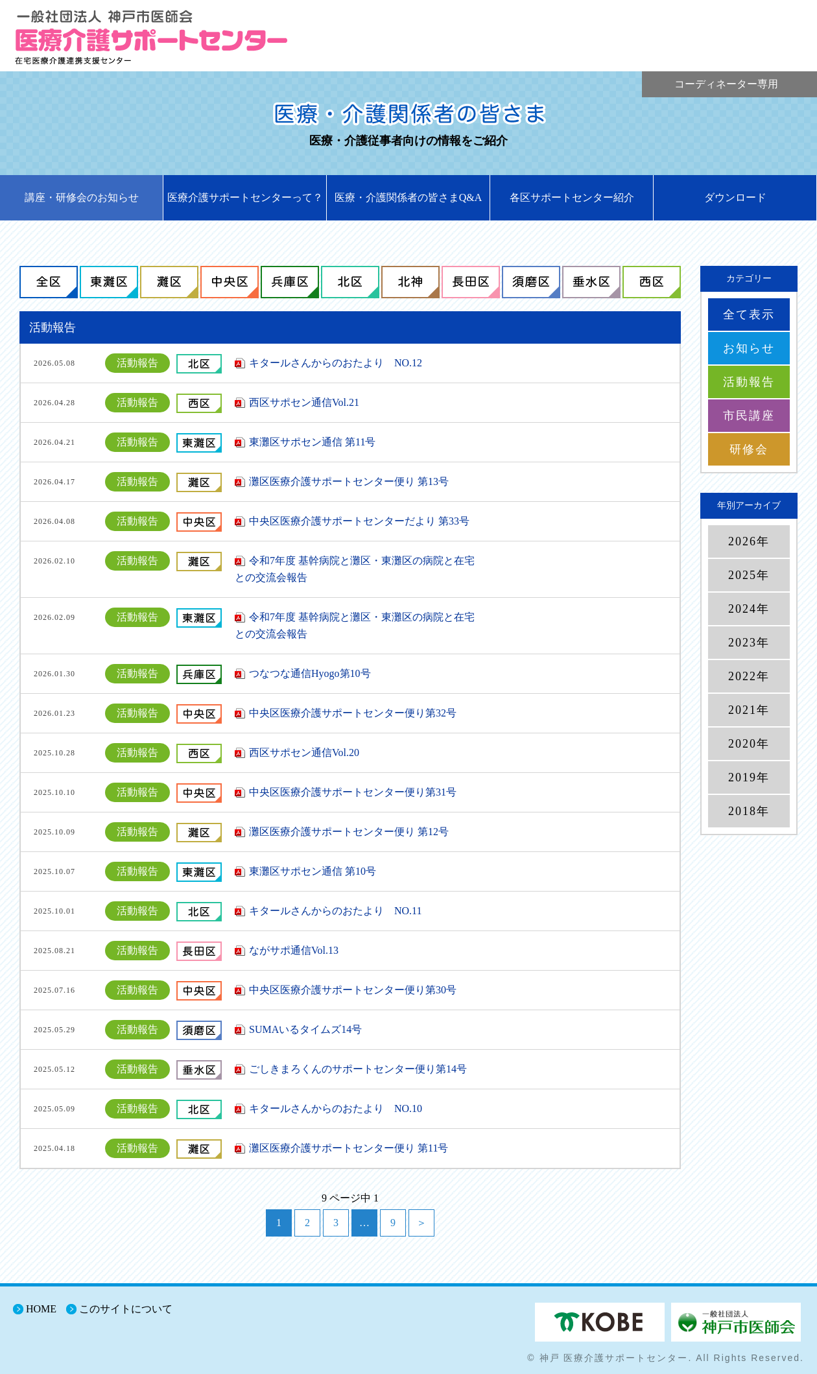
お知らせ (749, 348)
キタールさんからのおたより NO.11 (335, 910)
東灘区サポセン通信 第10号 (312, 871)
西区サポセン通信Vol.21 (304, 402)
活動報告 (749, 381)
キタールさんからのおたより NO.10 (335, 1108)
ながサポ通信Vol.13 (293, 950)
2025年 (749, 575)
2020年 (749, 743)
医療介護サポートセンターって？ (245, 197)
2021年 (749, 710)
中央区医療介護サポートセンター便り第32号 (352, 712)
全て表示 (749, 314)
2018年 (749, 811)
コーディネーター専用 (726, 83)
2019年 (749, 777)
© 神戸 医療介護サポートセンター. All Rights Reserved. (665, 1358)
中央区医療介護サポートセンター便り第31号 (352, 792)
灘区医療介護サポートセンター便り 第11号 (348, 1148)
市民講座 (749, 415)
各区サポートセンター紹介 (572, 197)
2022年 (749, 676)
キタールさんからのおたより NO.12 (335, 362)
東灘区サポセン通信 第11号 (312, 441)
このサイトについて (125, 1308)
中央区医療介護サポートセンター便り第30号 (352, 989)
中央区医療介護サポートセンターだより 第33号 (359, 521)
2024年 (749, 608)
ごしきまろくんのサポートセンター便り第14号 (358, 1068)
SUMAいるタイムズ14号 (305, 1029)
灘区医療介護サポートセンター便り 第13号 (349, 481)
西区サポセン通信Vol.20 (304, 752)
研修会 (748, 449)
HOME (41, 1308)
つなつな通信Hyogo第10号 (310, 673)
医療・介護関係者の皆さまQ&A (408, 197)
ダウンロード (735, 197)
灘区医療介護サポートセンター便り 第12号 (349, 831)
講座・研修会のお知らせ (82, 197)
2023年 (749, 642)
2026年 (749, 541)
